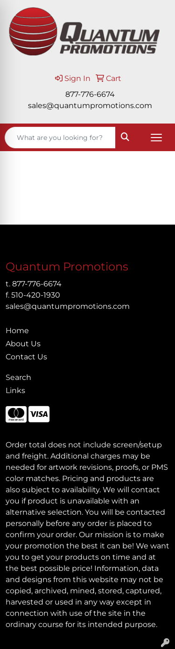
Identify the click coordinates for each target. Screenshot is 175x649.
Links (15, 390)
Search (18, 377)
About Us (23, 343)
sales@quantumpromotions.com (90, 105)
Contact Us (26, 356)
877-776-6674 (90, 94)
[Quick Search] (60, 137)
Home (17, 330)
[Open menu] (156, 137)
